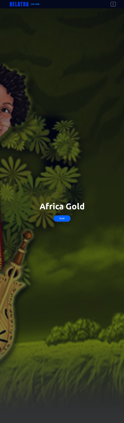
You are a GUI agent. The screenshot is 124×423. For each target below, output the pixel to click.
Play (62, 218)
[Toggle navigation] (113, 4)
